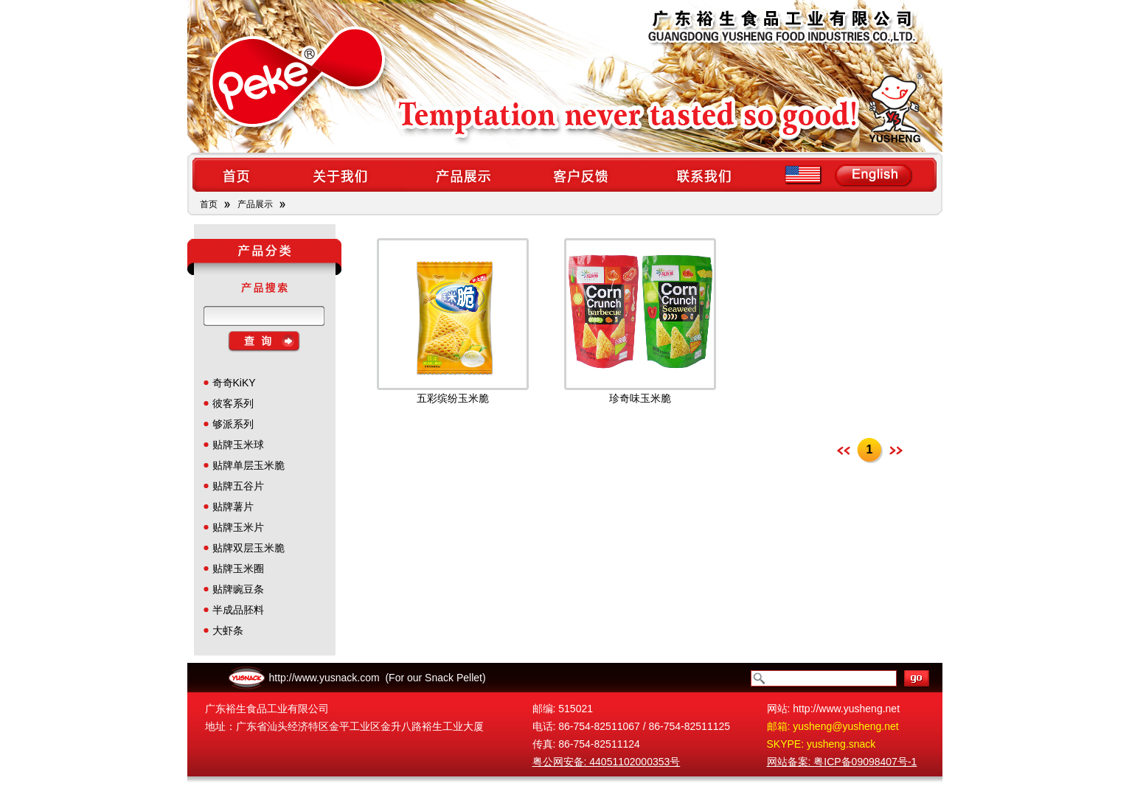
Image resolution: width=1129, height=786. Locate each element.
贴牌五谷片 (238, 486)
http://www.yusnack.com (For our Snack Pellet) (377, 678)
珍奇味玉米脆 (640, 398)
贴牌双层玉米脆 (248, 548)
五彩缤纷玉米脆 (453, 398)
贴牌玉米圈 (238, 568)
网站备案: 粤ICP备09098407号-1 (842, 762)
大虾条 (227, 630)
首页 (209, 204)
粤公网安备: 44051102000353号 (606, 762)
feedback (584, 175)
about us (340, 175)
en (851, 175)
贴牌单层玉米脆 (248, 465)
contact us (705, 175)
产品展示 (255, 204)
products (462, 175)
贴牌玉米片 (238, 527)
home (235, 175)
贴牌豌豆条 (238, 589)
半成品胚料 (238, 610)
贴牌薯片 (233, 506)
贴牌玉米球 (238, 445)
